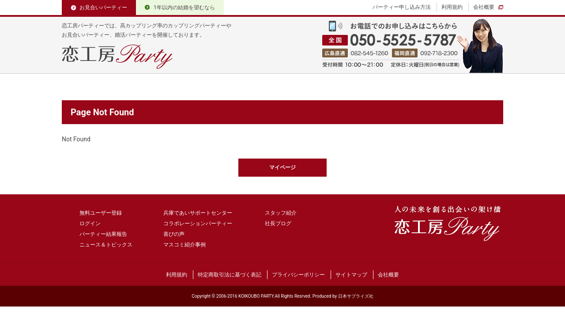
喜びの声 (174, 234)
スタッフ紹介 (281, 213)
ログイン (90, 223)
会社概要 (483, 7)
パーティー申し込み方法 (402, 7)
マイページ (282, 167)
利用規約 (452, 7)
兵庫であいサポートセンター (197, 213)
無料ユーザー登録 (100, 213)
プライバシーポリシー (298, 275)
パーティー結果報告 (103, 234)
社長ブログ (278, 223)
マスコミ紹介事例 (184, 245)
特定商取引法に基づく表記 (229, 275)
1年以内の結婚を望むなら (184, 7)
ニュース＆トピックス (105, 245)
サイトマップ (351, 275)
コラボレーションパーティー (197, 223)
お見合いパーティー (103, 7)
